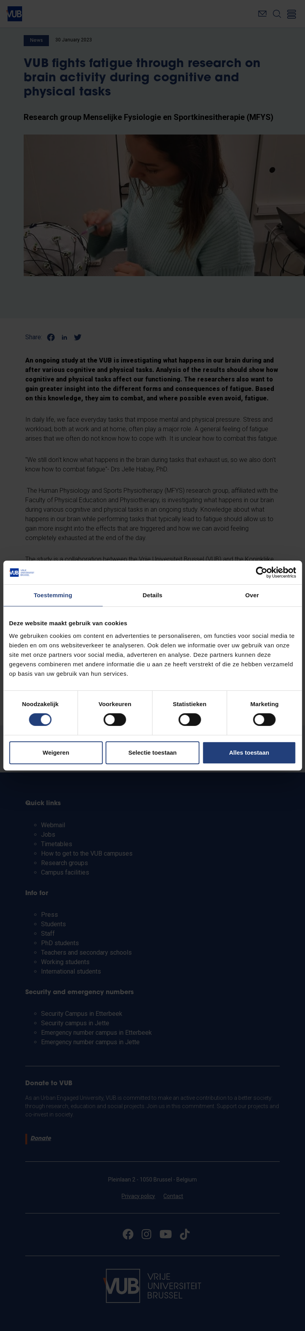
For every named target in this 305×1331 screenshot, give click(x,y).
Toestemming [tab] (53, 595)
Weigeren (56, 752)
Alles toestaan (249, 752)
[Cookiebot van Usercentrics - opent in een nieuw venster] (261, 572)
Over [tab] (252, 595)
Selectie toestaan (152, 752)
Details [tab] (153, 595)
